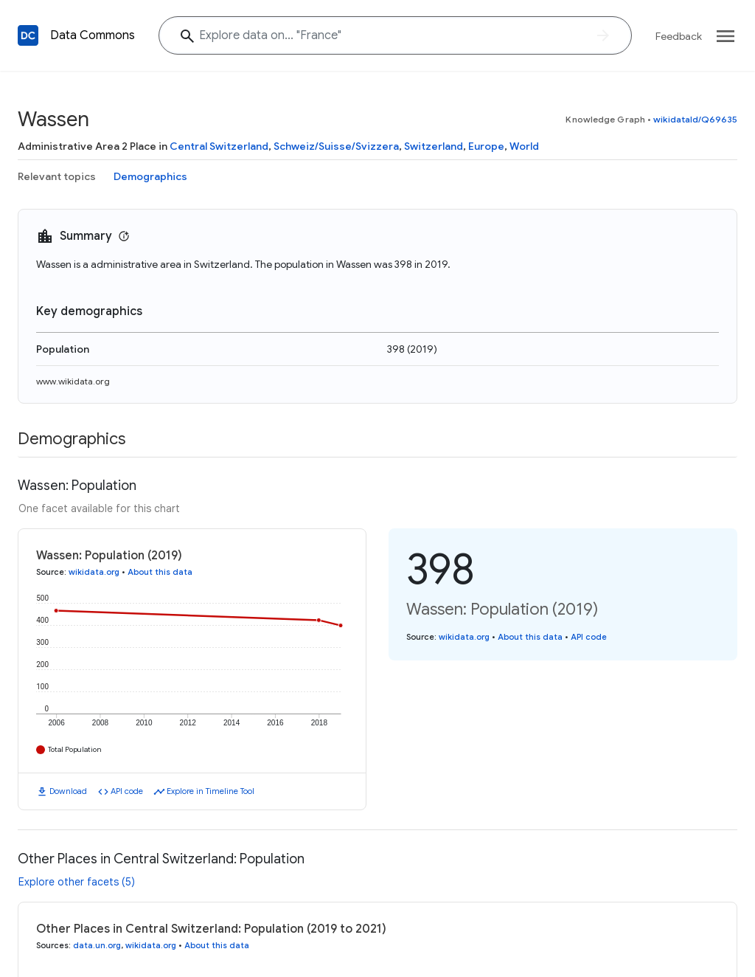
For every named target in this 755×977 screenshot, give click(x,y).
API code (127, 791)
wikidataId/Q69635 (695, 119)
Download (68, 791)
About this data (160, 572)
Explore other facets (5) (76, 881)
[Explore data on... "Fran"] (395, 35)
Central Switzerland (219, 146)
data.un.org (97, 945)
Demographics (150, 176)
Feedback (678, 36)
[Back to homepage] (28, 35)
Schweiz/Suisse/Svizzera (336, 146)
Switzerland (433, 146)
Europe (486, 146)
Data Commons (92, 35)
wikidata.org (94, 572)
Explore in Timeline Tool (210, 791)
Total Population (75, 749)
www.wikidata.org (73, 381)
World (524, 146)
